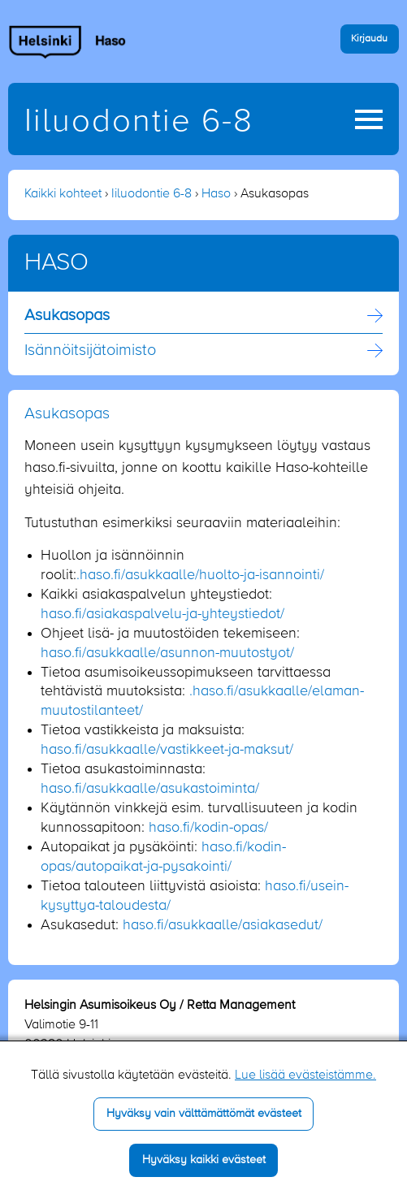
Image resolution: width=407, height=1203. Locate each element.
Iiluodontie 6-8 (138, 122)
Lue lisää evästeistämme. (305, 1075)
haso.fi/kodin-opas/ (208, 827)
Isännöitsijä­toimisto (90, 351)
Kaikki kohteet (63, 194)
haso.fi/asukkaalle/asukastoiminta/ (150, 788)
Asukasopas (67, 316)
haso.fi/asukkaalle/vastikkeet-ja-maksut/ (167, 749)
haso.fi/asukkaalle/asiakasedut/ (223, 925)
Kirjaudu (369, 38)
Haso (216, 194)
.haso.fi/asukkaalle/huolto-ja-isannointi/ (200, 575)
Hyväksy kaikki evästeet (204, 1160)
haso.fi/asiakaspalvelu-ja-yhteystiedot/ (162, 614)
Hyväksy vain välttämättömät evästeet (203, 1113)
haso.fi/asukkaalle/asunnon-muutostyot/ (167, 653)
